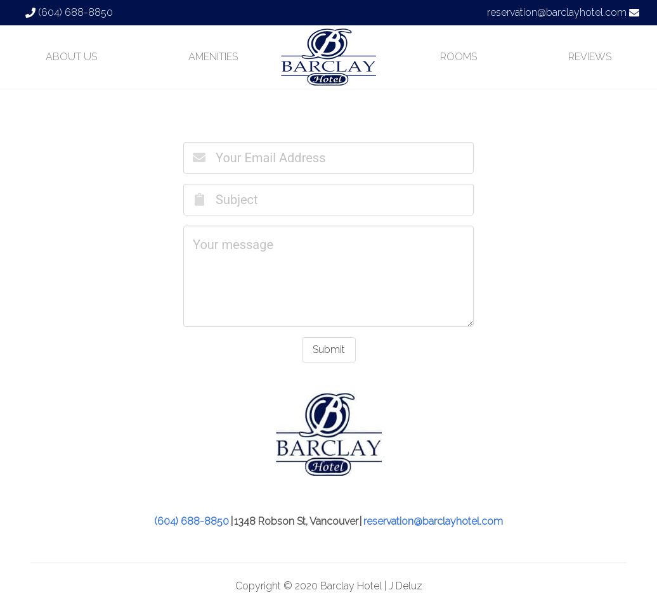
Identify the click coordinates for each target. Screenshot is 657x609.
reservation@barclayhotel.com (557, 12)
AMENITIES (213, 57)
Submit (329, 349)
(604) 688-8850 (75, 12)
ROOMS (458, 57)
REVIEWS (589, 57)
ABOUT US (71, 57)
